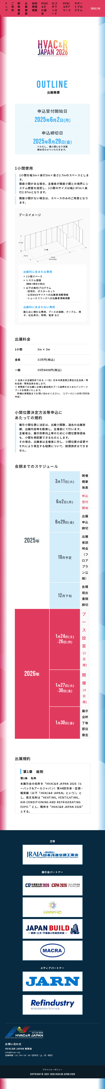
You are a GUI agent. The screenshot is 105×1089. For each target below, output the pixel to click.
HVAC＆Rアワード (67, 6)
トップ (6, 6)
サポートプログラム (78, 6)
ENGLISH (96, 8)
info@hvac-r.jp (12, 1052)
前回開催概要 (34, 6)
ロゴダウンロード (54, 8)
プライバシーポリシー (52, 1069)
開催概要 (19, 8)
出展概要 (26, 8)
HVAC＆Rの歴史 (44, 8)
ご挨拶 (12, 6)
